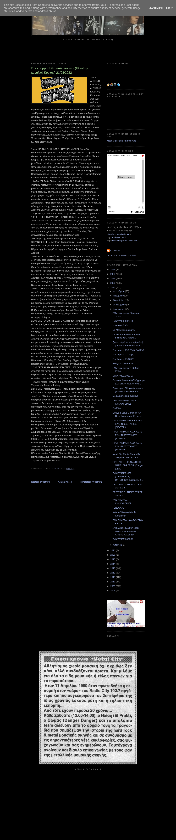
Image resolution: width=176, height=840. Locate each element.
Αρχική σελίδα (65, 482)
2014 (113, 563)
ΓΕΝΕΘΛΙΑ (118, 508)
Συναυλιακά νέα (120, 325)
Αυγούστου (119, 309)
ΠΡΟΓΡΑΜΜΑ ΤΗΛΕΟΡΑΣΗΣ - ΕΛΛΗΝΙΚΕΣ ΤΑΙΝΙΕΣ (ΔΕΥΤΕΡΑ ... (127, 424)
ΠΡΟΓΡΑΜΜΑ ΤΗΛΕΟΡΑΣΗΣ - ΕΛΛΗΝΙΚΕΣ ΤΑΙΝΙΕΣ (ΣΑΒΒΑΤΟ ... (127, 446)
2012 (113, 572)
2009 (113, 586)
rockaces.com (118, 237)
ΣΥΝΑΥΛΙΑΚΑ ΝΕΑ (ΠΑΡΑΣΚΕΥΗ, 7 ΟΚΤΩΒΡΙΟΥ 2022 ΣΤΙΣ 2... (127, 476)
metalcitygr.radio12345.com (125, 240)
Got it (169, 8)
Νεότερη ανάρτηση (40, 482)
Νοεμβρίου (118, 295)
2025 (113, 274)
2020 (113, 555)
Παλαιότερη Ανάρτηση (91, 482)
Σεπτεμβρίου (119, 304)
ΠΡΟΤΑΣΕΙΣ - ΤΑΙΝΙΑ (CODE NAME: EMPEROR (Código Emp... (127, 465)
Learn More (156, 8)
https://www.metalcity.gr (118, 234)
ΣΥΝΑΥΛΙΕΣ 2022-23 (122, 321)
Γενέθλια (116, 408)
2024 (113, 278)
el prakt (115, 251)
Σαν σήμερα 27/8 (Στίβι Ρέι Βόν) (128, 350)
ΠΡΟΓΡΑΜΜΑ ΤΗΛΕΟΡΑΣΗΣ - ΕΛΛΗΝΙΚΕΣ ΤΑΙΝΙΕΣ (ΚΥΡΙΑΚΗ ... (127, 435)
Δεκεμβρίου (119, 291)
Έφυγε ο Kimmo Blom (123, 363)
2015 (113, 559)
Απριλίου (118, 545)
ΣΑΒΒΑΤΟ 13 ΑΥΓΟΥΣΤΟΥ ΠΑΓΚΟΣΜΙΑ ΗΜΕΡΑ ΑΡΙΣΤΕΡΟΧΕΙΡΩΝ (125, 531)
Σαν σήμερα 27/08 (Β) (123, 354)
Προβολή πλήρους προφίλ (121, 256)
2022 (113, 287)
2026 (113, 269)
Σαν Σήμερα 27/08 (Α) (123, 359)
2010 (113, 581)
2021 (113, 550)
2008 (113, 590)
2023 (113, 283)
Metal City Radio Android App (121, 140)
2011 (113, 577)
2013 (113, 568)
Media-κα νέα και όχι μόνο (125, 396)
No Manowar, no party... (124, 330)
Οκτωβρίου (119, 300)
